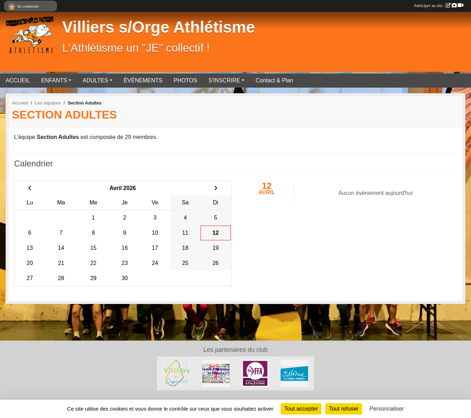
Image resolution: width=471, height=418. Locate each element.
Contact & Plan (274, 80)
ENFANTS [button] (54, 80)
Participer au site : (438, 5)
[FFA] (255, 373)
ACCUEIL (18, 80)
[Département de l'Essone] (294, 373)
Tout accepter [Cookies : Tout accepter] (301, 409)
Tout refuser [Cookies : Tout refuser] (343, 409)
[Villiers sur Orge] (177, 373)
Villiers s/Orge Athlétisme (158, 27)
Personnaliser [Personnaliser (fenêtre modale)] (386, 409)
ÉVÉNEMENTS (143, 80)
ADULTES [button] (95, 80)
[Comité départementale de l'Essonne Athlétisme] (216, 373)
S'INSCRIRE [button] (224, 80)
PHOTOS (185, 80)
